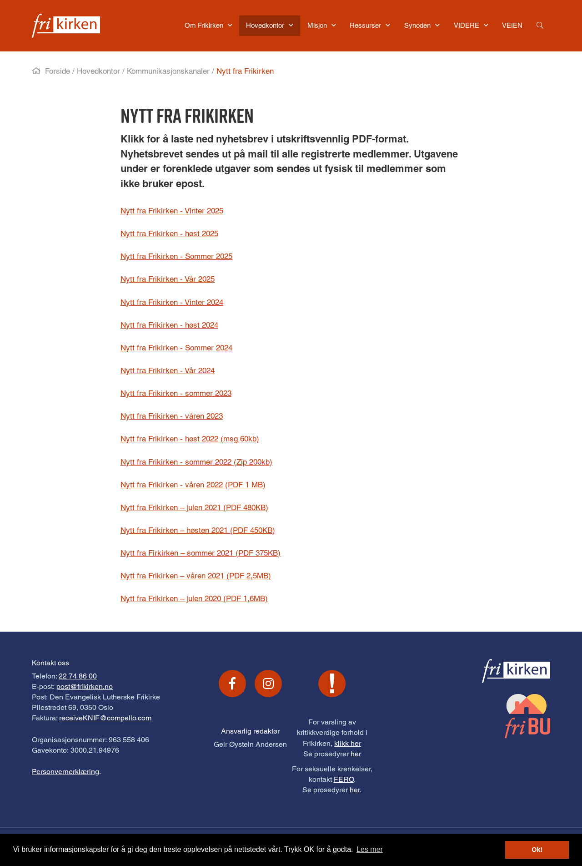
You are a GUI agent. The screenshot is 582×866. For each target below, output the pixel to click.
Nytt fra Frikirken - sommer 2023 (175, 393)
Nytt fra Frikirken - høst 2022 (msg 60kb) (189, 438)
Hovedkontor (98, 71)
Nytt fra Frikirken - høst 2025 (169, 233)
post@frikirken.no (84, 686)
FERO (344, 779)
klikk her (347, 743)
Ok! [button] (537, 849)
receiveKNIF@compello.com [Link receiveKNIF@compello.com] (105, 718)
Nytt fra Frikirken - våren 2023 (171, 415)
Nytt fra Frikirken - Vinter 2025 (171, 210)
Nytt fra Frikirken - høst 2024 (169, 324)
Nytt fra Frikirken (245, 71)
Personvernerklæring (65, 771)
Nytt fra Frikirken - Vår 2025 (167, 279)
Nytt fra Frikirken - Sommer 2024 (176, 347)
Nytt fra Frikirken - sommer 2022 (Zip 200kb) (196, 461)
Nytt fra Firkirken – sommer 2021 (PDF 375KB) (200, 552)
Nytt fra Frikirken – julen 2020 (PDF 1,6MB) (194, 598)
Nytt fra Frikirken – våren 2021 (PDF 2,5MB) (195, 575)
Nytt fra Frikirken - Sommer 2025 (176, 256)
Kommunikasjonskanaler (168, 71)
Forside (57, 71)
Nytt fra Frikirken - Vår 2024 (167, 370)
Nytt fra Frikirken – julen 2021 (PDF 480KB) (194, 507)
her (356, 754)
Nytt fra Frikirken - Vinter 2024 (171, 302)
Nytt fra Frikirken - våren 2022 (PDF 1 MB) (193, 484)
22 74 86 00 (78, 676)
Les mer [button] (369, 849)
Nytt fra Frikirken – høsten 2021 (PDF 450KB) (197, 530)
